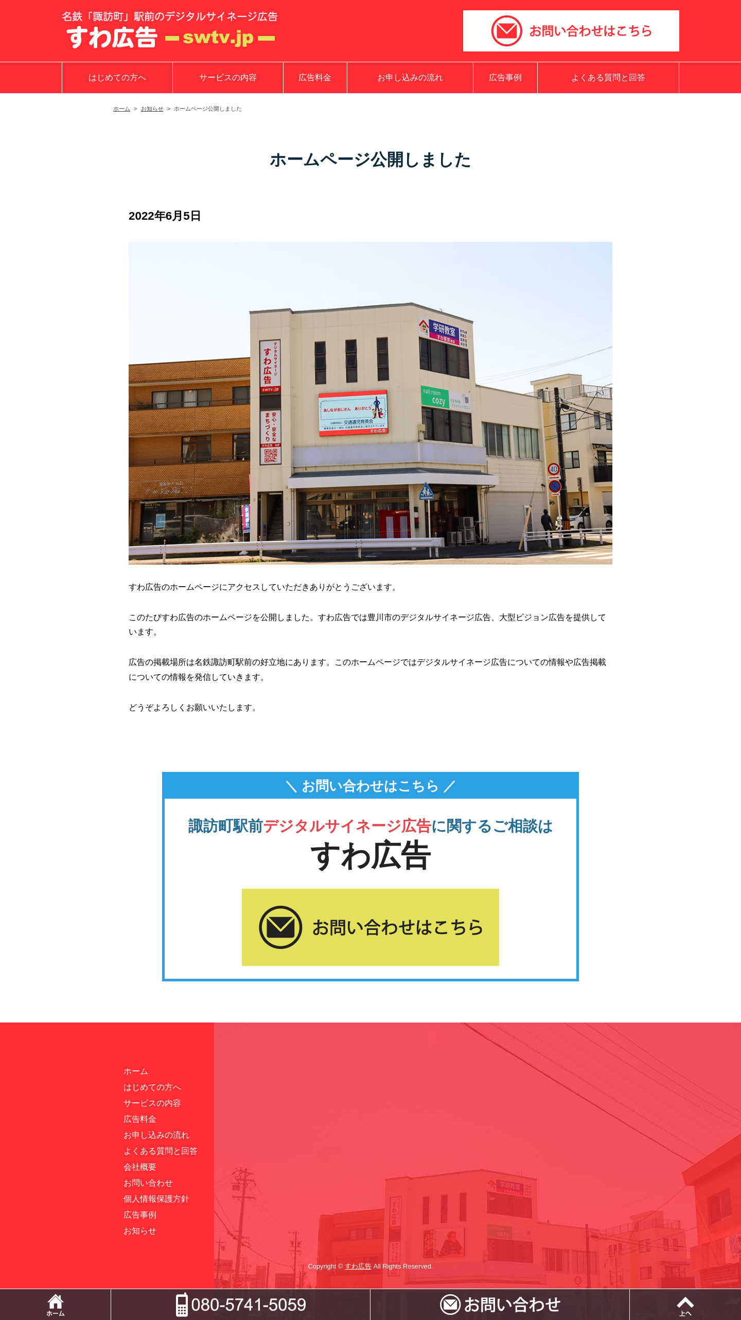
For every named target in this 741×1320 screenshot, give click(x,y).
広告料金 (314, 77)
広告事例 (505, 77)
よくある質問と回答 (608, 77)
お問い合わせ (148, 1182)
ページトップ (685, 1304)
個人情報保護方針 (156, 1198)
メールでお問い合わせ (629, 1294)
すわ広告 (358, 1266)
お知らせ (152, 108)
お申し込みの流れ (410, 77)
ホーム (121, 108)
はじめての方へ (117, 77)
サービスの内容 (228, 77)
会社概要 (139, 1167)
